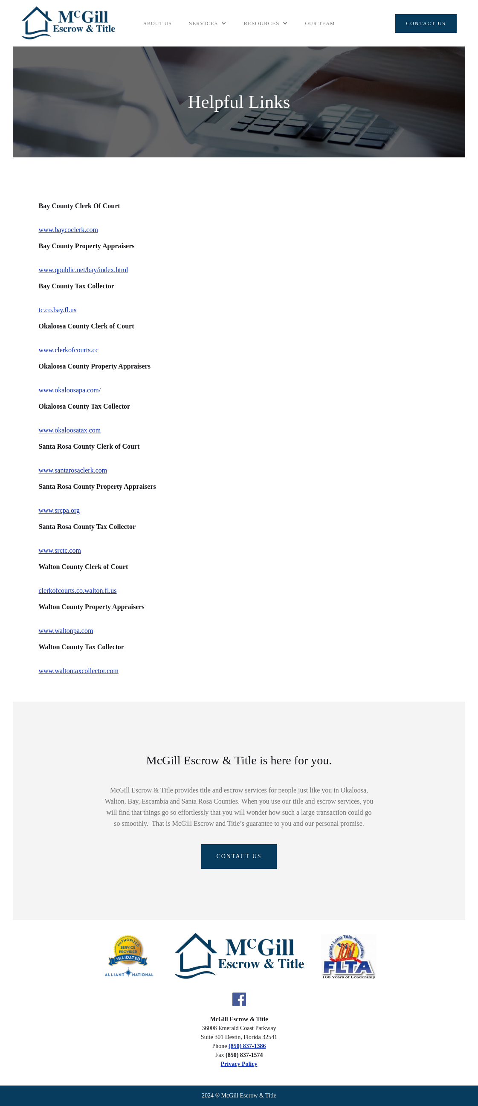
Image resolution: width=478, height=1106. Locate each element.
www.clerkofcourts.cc (68, 350)
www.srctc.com (60, 550)
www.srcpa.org (59, 510)
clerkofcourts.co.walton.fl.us (78, 590)
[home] (68, 23)
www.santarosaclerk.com (73, 470)
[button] (207, 23)
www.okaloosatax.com (70, 430)
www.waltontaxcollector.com (79, 670)
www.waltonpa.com (66, 630)
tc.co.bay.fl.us (58, 310)
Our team (320, 23)
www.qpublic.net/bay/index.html (83, 269)
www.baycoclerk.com (68, 229)
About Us (157, 23)
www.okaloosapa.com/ (70, 390)
